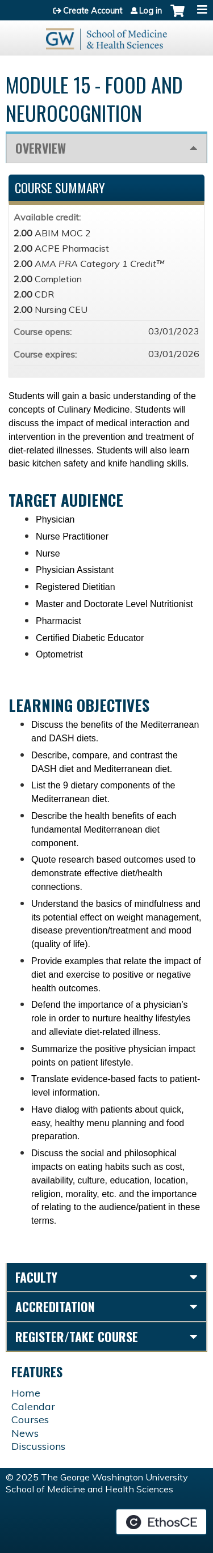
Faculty (36, 1277)
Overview (40, 148)
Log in (150, 11)
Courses (30, 1419)
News (25, 1433)
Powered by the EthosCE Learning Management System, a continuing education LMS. (161, 1521)
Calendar (33, 1406)
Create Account (92, 11)
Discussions (38, 1446)
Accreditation (55, 1306)
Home (25, 1392)
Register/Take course (76, 1336)
